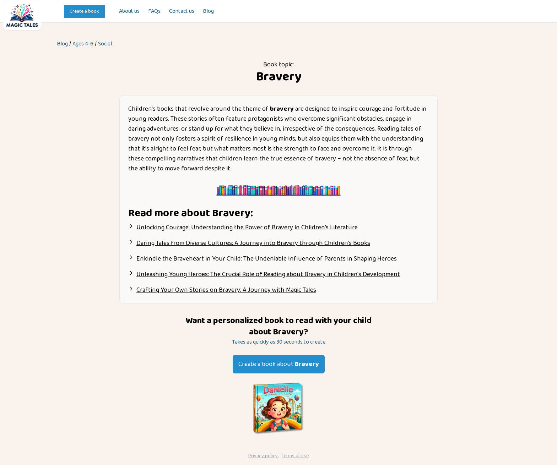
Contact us (181, 11)
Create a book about (278, 364)
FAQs (154, 11)
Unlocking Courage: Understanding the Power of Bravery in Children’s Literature (247, 227)
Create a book (84, 11)
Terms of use (295, 455)
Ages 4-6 (82, 44)
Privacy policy (263, 455)
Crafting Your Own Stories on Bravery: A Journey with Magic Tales (226, 290)
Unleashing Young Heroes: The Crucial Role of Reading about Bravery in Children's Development (268, 274)
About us (129, 11)
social (105, 44)
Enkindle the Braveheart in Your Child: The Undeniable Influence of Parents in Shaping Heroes (266, 259)
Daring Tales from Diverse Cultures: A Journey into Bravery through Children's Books (253, 243)
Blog (208, 11)
